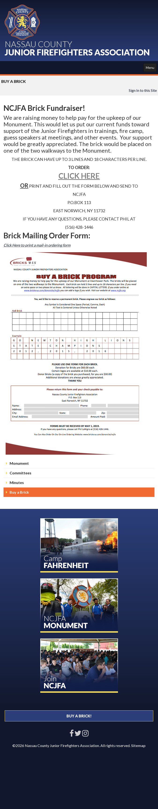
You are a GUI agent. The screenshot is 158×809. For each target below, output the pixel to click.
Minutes (17, 482)
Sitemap (138, 745)
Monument (19, 463)
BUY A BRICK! (79, 716)
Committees (20, 473)
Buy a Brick (19, 492)
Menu (150, 68)
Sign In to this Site (143, 90)
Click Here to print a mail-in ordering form (37, 245)
